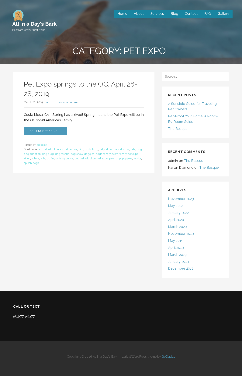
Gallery (223, 14)
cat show (123, 149)
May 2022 (175, 206)
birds (88, 149)
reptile (137, 158)
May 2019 (175, 241)
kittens (35, 158)
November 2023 (181, 199)
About (138, 14)
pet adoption (88, 158)
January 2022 (178, 213)
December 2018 (181, 268)
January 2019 (178, 262)
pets (112, 158)
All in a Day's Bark (34, 24)
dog (139, 149)
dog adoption (32, 153)
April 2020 (176, 220)
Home (122, 14)
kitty (43, 158)
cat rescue (110, 149)
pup (118, 158)
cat (101, 149)
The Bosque (178, 129)
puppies (127, 158)
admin (50, 102)
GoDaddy (168, 356)
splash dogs (31, 163)
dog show (77, 153)
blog (95, 149)
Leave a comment (69, 102)
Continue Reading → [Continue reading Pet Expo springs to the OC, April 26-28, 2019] (45, 131)
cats (132, 149)
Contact (191, 14)
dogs (99, 153)
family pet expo (129, 153)
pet (77, 158)
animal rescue (68, 149)
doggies (89, 153)
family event (110, 153)
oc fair (50, 158)
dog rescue (62, 153)
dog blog (48, 153)
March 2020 (177, 227)
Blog (174, 14)
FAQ (207, 14)
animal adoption (49, 149)
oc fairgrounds (64, 158)
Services (157, 14)
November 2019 (181, 234)
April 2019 (176, 248)
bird (80, 149)
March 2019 (177, 255)
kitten (27, 158)
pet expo (41, 144)
